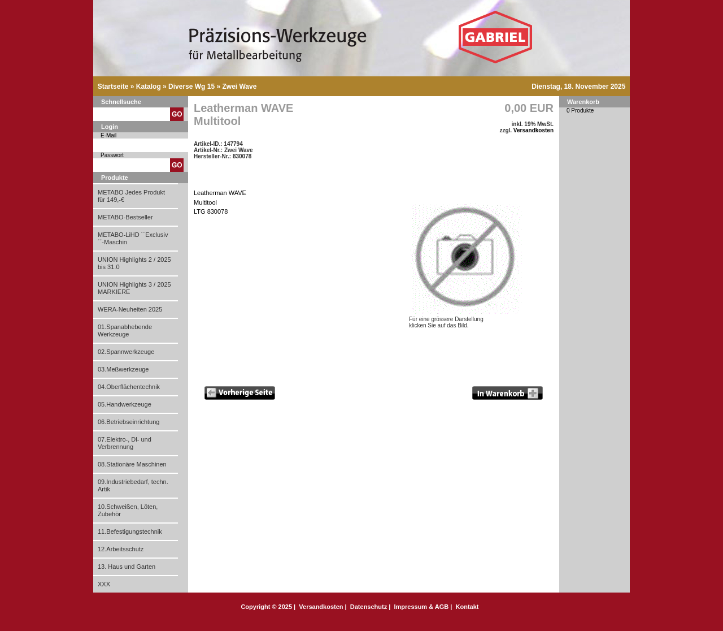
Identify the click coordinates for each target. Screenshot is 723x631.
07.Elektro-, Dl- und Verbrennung (124, 443)
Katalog (148, 86)
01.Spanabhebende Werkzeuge (125, 330)
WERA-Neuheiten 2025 (130, 309)
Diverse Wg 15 (191, 86)
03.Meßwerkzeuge (123, 369)
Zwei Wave (239, 86)
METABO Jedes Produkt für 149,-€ (131, 196)
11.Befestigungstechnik (130, 531)
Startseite (113, 86)
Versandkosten (533, 130)
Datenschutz (368, 606)
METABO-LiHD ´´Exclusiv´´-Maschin (133, 238)
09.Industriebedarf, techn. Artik (133, 485)
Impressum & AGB (421, 606)
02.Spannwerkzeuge (126, 351)
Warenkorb (583, 101)
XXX (104, 584)
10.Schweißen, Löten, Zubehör (128, 510)
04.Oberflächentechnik (129, 386)
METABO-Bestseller (125, 217)
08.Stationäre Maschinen (132, 464)
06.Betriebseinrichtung (128, 421)
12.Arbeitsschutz (120, 549)
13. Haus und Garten (126, 566)
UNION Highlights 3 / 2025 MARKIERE (134, 288)
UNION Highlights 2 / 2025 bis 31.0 (134, 263)
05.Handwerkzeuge (124, 404)
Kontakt (467, 606)
